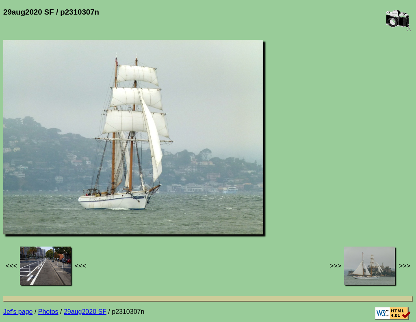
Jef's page (17, 311)
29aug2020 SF (85, 311)
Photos (48, 311)
